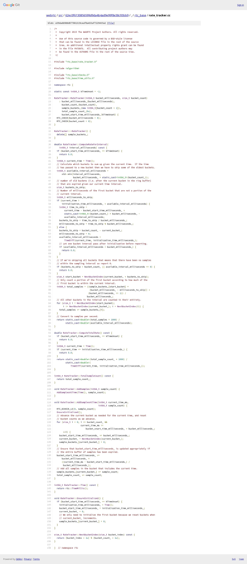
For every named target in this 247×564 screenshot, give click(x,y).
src (61, 15)
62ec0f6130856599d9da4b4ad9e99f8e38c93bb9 (97, 15)
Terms (36, 559)
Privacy (27, 559)
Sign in (240, 4)
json (241, 559)
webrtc (51, 15)
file (110, 23)
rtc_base (140, 15)
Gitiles (19, 559)
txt (234, 559)
